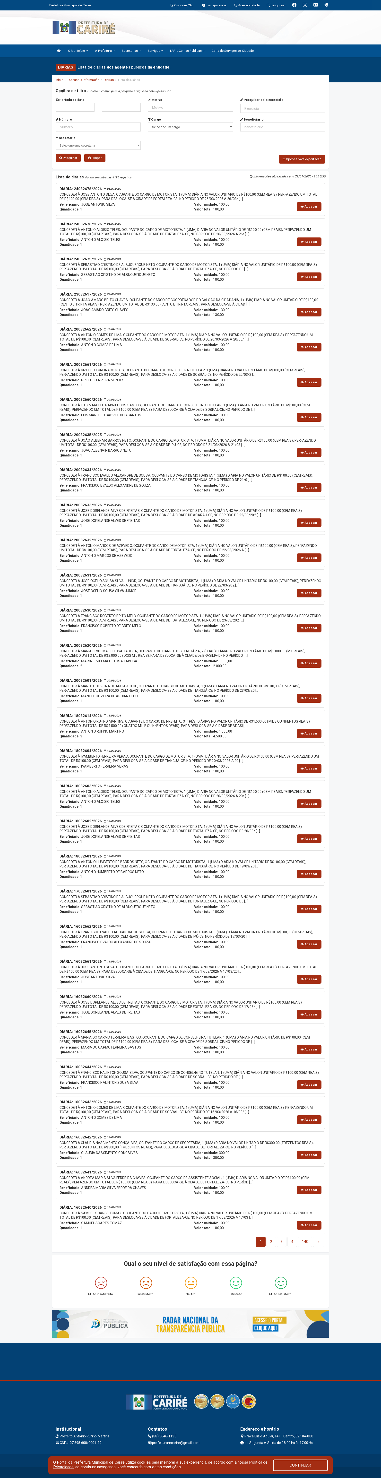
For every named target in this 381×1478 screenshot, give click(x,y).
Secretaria (66, 138)
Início (59, 80)
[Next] (305, 1240)
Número (64, 119)
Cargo (154, 119)
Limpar (95, 158)
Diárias (109, 80)
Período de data (70, 100)
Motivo (155, 100)
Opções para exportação (302, 159)
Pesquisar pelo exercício (261, 100)
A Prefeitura (104, 50)
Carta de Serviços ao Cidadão (233, 50)
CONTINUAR (300, 1465)
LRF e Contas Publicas (187, 50)
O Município (78, 50)
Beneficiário (251, 119)
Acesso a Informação (84, 80)
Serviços (155, 50)
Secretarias (131, 50)
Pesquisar (68, 158)
